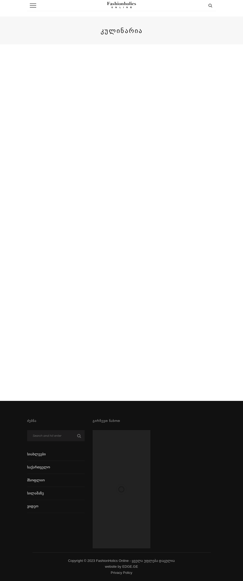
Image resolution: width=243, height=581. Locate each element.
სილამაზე (35, 493)
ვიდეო (32, 506)
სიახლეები (36, 454)
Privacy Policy (121, 573)
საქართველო (38, 467)
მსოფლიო (36, 480)
